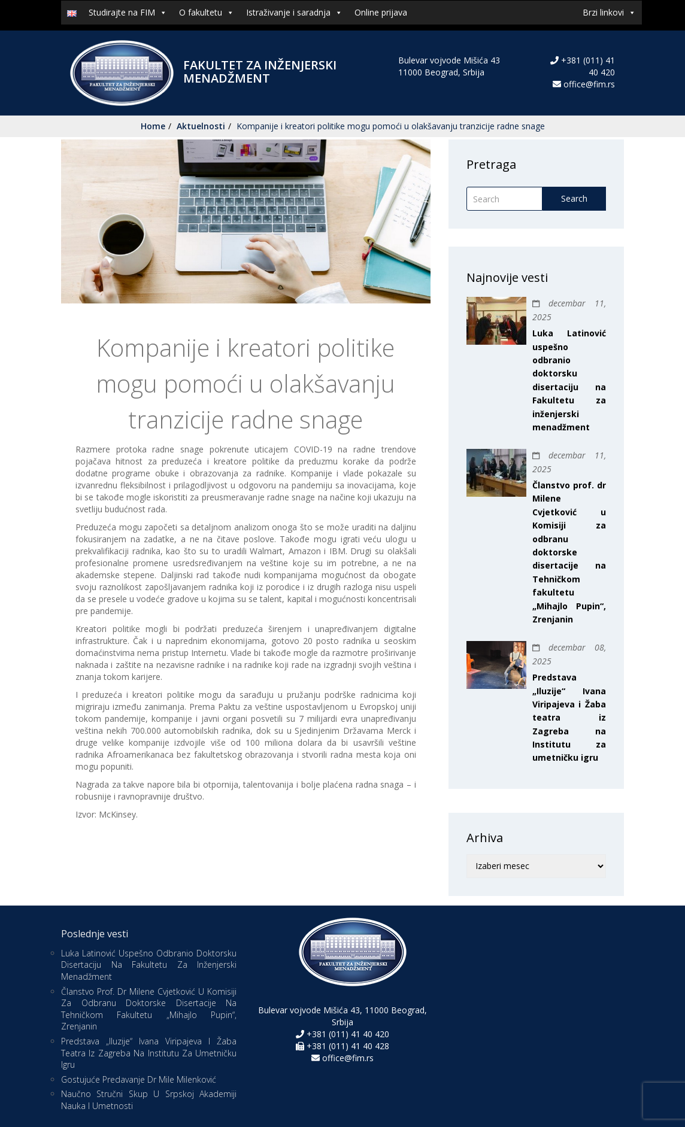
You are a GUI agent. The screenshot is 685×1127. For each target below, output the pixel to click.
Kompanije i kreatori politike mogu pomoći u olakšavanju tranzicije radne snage (391, 126)
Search (574, 198)
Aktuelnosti (201, 126)
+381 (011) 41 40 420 (346, 1034)
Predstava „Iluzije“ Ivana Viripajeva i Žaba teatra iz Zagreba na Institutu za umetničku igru (569, 717)
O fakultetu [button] (206, 13)
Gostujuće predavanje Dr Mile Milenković (138, 1079)
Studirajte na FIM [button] (128, 13)
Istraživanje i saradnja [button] (294, 13)
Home (153, 126)
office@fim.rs (589, 84)
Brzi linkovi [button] (609, 13)
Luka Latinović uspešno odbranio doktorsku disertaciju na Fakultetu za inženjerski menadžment (149, 964)
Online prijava (380, 12)
